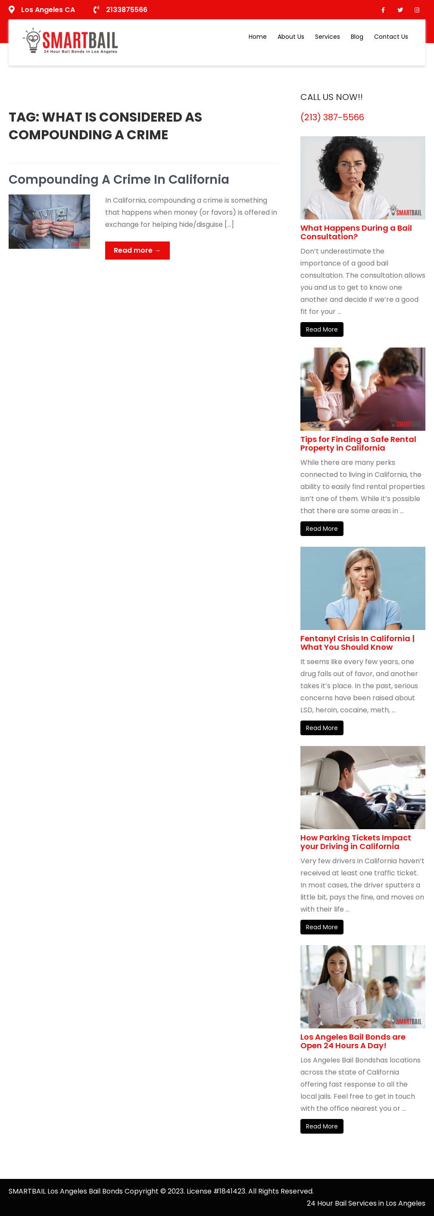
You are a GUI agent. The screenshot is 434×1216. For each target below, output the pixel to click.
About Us (291, 36)
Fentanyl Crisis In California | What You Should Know (357, 642)
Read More (322, 329)
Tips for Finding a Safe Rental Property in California (358, 443)
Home (258, 36)
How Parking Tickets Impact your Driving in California (355, 842)
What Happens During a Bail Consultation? (356, 232)
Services (327, 36)
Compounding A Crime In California (119, 179)
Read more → (137, 250)
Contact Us (391, 36)
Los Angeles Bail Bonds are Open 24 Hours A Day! (353, 1041)
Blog (357, 36)
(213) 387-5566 (332, 117)
